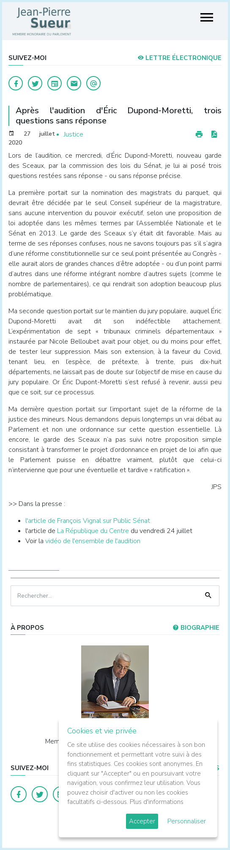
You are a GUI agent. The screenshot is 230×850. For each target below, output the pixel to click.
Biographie (195, 627)
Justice (73, 134)
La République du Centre (94, 531)
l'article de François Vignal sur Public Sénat (87, 520)
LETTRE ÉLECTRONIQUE (179, 58)
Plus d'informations (156, 802)
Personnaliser (186, 821)
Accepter (142, 821)
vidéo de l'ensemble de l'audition (92, 541)
